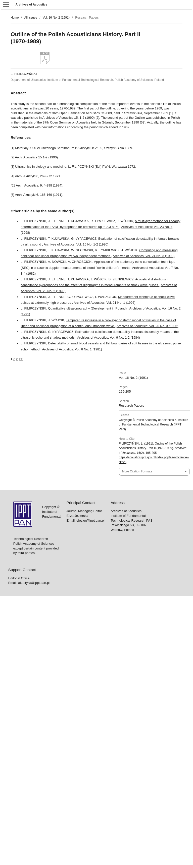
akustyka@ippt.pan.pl (34, 583)
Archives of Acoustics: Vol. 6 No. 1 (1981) (72, 349)
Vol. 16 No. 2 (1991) (56, 17)
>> (21, 359)
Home (15, 17)
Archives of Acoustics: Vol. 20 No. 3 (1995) (147, 326)
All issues (30, 17)
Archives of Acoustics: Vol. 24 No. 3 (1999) (144, 256)
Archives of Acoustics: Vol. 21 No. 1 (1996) (104, 302)
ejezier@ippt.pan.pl (90, 520)
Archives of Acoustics (31, 4)
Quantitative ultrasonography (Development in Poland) (88, 308)
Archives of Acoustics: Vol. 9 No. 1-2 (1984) (108, 337)
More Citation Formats (137, 471)
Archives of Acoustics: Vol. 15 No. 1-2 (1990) (76, 244)
